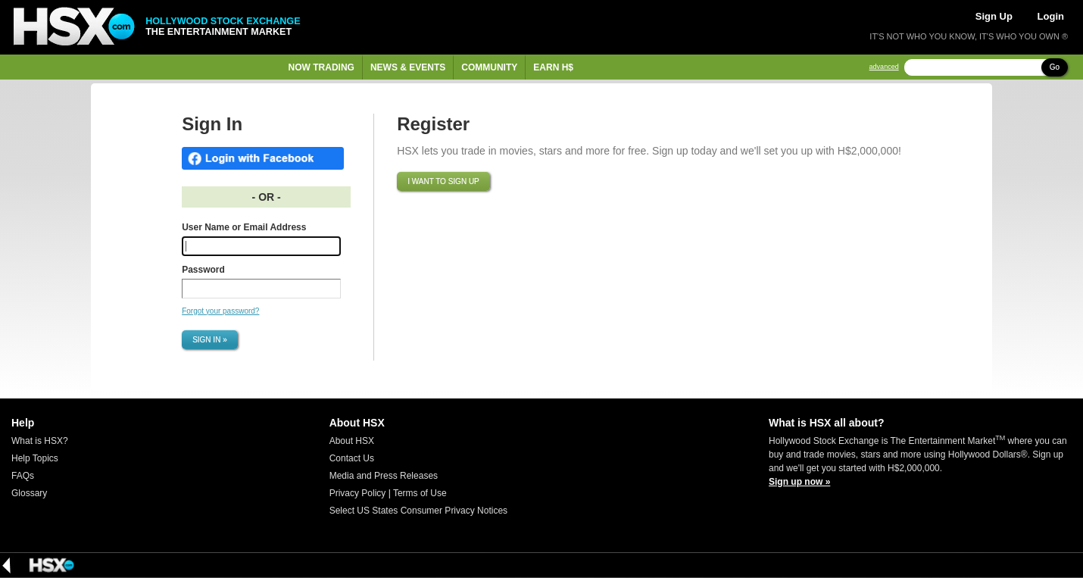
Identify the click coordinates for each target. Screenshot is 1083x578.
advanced (884, 67)
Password (203, 269)
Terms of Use (420, 493)
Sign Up (994, 16)
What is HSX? (39, 441)
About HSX (351, 441)
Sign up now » (799, 481)
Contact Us (351, 458)
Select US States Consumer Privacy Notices (418, 510)
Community (489, 67)
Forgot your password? (220, 311)
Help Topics (34, 458)
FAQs (22, 475)
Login (1051, 16)
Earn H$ (553, 67)
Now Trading (321, 67)
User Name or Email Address (244, 227)
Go (1055, 67)
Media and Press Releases (383, 475)
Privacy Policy (357, 493)
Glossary (29, 493)
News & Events (407, 67)
